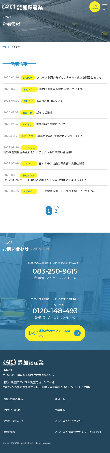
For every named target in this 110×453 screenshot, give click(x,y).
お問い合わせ (12, 410)
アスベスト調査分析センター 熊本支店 (78, 432)
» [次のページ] (62, 210)
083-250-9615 (55, 271)
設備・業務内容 (13, 421)
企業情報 (60, 410)
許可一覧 (60, 399)
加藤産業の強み (13, 399)
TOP (4, 47)
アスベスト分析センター (69, 421)
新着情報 (9, 432)
